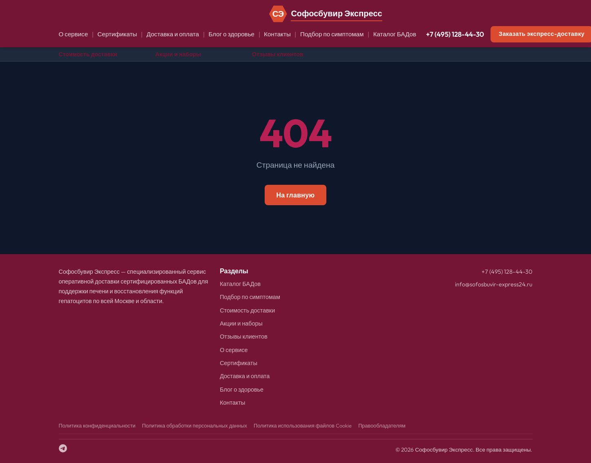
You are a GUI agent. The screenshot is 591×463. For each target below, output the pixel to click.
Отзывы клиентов (277, 54)
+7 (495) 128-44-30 (455, 34)
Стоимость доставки (88, 54)
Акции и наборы (178, 54)
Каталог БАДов (394, 34)
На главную (295, 195)
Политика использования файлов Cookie (303, 425)
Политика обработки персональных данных (194, 425)
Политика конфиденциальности (97, 425)
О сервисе (73, 34)
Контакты (277, 34)
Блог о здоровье (231, 34)
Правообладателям (382, 425)
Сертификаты (117, 34)
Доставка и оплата (173, 34)
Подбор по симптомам (332, 34)
